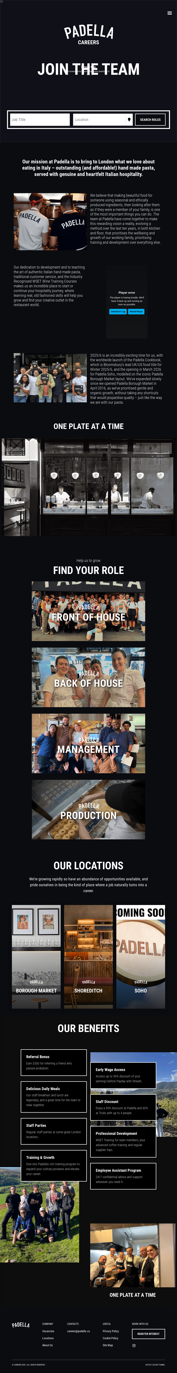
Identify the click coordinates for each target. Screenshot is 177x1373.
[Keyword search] (40, 120)
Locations (48, 1338)
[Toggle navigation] (170, 13)
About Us (47, 1345)
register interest (149, 1333)
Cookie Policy (111, 1338)
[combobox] (75, 120)
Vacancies (48, 1331)
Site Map (108, 1345)
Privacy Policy (111, 1331)
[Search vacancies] (150, 120)
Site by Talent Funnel (155, 1365)
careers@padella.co (78, 1331)
